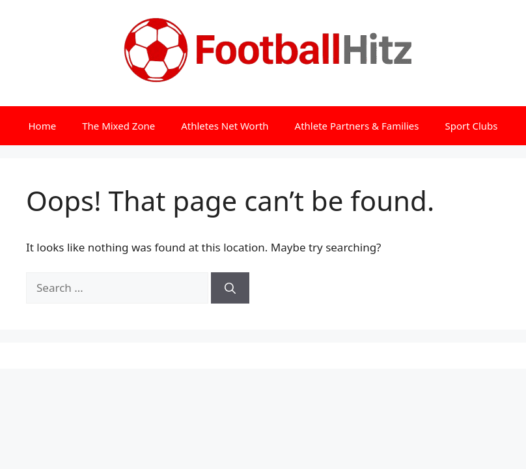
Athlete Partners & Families (357, 125)
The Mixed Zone (118, 125)
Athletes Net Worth (224, 125)
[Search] (230, 288)
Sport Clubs (471, 125)
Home (42, 125)
